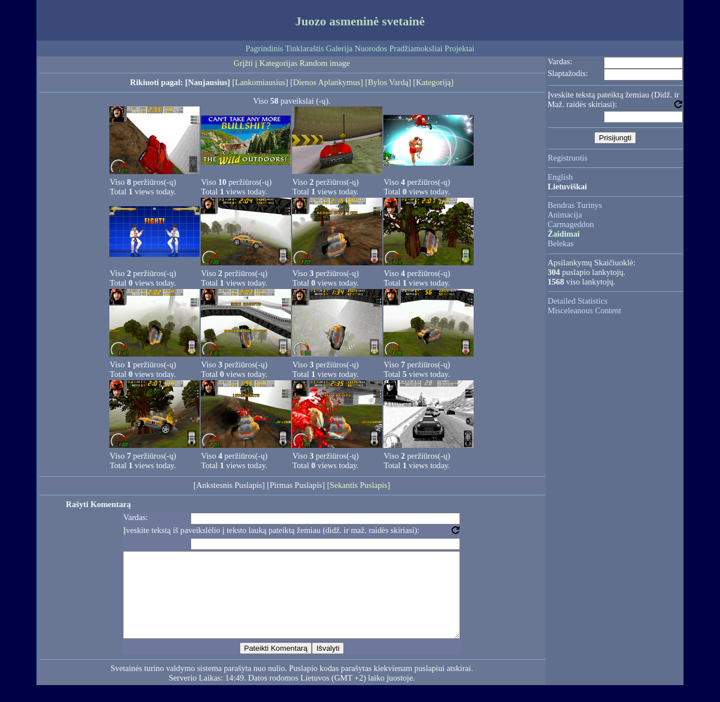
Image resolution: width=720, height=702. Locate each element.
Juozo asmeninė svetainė (360, 21)
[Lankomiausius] (260, 82)
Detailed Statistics (577, 300)
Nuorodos (371, 48)
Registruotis (567, 157)
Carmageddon (570, 224)
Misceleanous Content (584, 310)
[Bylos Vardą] (388, 82)
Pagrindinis (265, 48)
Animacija (564, 214)
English (560, 176)
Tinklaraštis (304, 48)
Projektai (460, 48)
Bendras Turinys (574, 205)
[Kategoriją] (433, 82)
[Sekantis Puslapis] (358, 485)
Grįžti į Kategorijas (266, 63)
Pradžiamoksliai (415, 48)
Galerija (339, 48)
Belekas (560, 243)
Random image (324, 63)
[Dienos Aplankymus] (326, 82)
